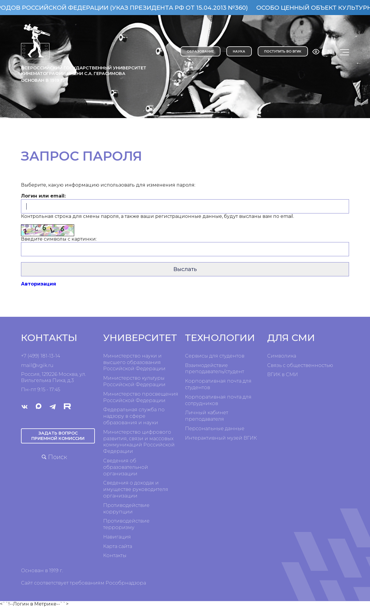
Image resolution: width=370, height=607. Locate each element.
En (327, 52)
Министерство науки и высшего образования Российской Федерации (134, 362)
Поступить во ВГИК (282, 51)
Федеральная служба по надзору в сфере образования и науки (134, 416)
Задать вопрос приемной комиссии (58, 435)
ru (50, 365)
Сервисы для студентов (214, 356)
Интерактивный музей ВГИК (221, 438)
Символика (281, 356)
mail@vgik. (34, 365)
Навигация (117, 537)
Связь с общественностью (300, 365)
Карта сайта (117, 546)
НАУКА (239, 51)
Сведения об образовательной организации (125, 467)
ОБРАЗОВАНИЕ (200, 51)
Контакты (114, 555)
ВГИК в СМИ (282, 374)
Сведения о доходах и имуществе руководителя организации (135, 489)
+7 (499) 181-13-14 (40, 356)
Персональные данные (214, 428)
